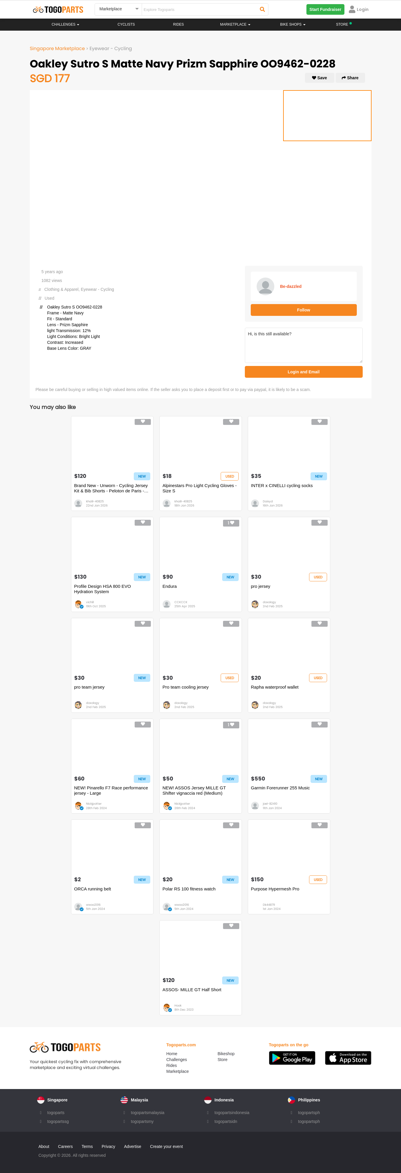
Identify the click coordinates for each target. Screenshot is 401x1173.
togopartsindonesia (231, 1112)
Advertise (132, 1146)
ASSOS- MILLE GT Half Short (192, 989)
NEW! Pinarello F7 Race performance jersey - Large (111, 790)
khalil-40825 (95, 501)
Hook (177, 1005)
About (44, 1146)
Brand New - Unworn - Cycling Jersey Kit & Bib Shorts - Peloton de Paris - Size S (111, 488)
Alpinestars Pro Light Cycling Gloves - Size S (200, 488)
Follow (303, 310)
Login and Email (303, 371)
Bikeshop (226, 1053)
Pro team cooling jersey (186, 686)
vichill (90, 602)
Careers (65, 1146)
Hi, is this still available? (304, 345)
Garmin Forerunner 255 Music (280, 787)
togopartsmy (142, 1121)
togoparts (56, 1112)
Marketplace (177, 1071)
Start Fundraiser (325, 9)
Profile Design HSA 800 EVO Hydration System (102, 589)
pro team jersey (89, 686)
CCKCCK (180, 602)
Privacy (108, 1146)
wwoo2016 (93, 905)
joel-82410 (270, 803)
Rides (178, 24)
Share (350, 77)
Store (222, 1059)
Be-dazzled (291, 286)
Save (319, 77)
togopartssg (58, 1121)
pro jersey (260, 586)
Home (171, 1053)
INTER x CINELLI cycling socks (282, 485)
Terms (87, 1146)
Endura (170, 586)
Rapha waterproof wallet (275, 686)
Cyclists (126, 24)
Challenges (65, 24)
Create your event (166, 1146)
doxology (269, 602)
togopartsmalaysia (147, 1112)
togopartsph (309, 1112)
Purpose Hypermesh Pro (275, 888)
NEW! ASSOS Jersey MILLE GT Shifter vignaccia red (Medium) (194, 790)
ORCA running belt (92, 888)
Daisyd (268, 501)
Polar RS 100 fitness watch (189, 888)
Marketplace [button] (235, 24)
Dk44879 (269, 905)
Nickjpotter (94, 803)
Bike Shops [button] (293, 24)
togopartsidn (225, 1121)
